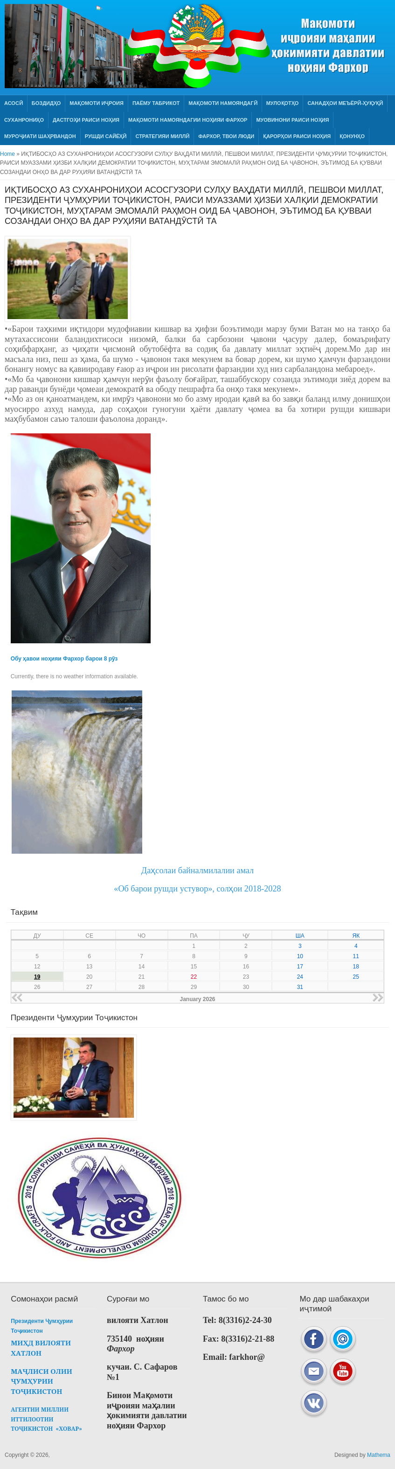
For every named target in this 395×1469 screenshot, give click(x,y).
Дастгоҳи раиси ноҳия (86, 120)
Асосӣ (13, 103)
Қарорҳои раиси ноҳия (297, 136)
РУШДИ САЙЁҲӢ (106, 136)
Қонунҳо (352, 136)
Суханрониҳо (24, 120)
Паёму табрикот (156, 103)
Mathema (378, 1455)
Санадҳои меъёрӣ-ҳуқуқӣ (344, 103)
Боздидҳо (46, 103)
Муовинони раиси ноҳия (292, 120)
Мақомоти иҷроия (96, 103)
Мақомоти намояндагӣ (222, 103)
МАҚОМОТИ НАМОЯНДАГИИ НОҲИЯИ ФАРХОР (187, 120)
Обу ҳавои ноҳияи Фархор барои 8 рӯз (64, 658)
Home (7, 154)
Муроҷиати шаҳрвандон (40, 136)
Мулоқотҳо (282, 103)
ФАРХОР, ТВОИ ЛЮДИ (226, 136)
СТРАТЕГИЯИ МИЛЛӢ (162, 136)
